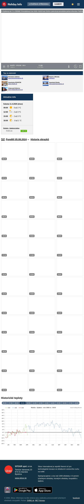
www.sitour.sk (21, 478)
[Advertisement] (59, 114)
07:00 (11, 403)
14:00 (52, 403)
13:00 (47, 403)
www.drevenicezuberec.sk (15, 78)
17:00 (70, 403)
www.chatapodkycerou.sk (15, 89)
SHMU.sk (30, 500)
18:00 (76, 403)
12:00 (41, 403)
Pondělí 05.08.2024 (17, 139)
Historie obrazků (40, 139)
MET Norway (40, 500)
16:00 (65, 403)
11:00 (35, 403)
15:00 (58, 403)
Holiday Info (9, 2)
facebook (76, 498)
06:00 (5, 403)
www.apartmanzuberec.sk (56, 84)
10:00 (28, 403)
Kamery (58, 4)
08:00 (17, 403)
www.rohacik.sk (12, 84)
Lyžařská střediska (39, 4)
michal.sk (51, 78)
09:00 (23, 403)
